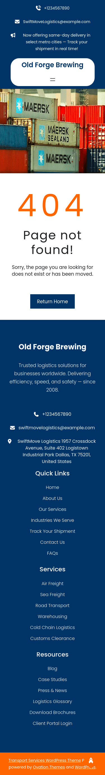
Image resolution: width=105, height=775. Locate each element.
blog (52, 668)
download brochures (52, 712)
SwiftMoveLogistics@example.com (56, 21)
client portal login (52, 723)
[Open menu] (52, 79)
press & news (52, 690)
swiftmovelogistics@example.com (56, 427)
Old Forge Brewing (52, 64)
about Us (52, 498)
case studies (52, 679)
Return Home (52, 301)
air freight (52, 583)
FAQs (52, 553)
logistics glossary (52, 701)
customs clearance (52, 638)
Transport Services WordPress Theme (44, 760)
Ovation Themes (49, 767)
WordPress (85, 767)
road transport (52, 605)
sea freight (52, 594)
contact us (52, 542)
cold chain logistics (52, 627)
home (52, 487)
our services (52, 509)
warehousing (52, 616)
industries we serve (52, 520)
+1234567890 (56, 8)
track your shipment (52, 531)
